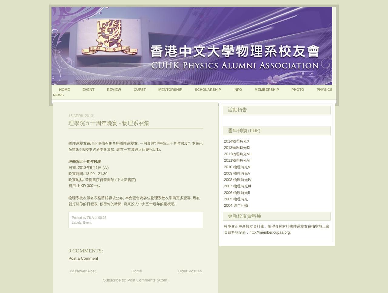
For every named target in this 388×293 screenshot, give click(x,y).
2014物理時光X (236, 141)
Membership (267, 89)
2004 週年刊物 (236, 205)
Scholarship (208, 89)
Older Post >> (190, 271)
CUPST (140, 89)
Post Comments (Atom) (148, 280)
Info (237, 89)
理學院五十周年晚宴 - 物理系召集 (109, 123)
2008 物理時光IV (237, 180)
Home (64, 89)
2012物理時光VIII (238, 154)
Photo (298, 89)
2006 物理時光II (237, 193)
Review (114, 89)
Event (88, 89)
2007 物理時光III (237, 186)
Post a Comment (83, 258)
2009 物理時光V (237, 173)
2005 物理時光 (236, 199)
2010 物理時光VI (237, 167)
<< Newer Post (82, 271)
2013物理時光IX (237, 148)
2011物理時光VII (237, 160)
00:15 (102, 217)
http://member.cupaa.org (269, 232)
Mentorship (170, 89)
